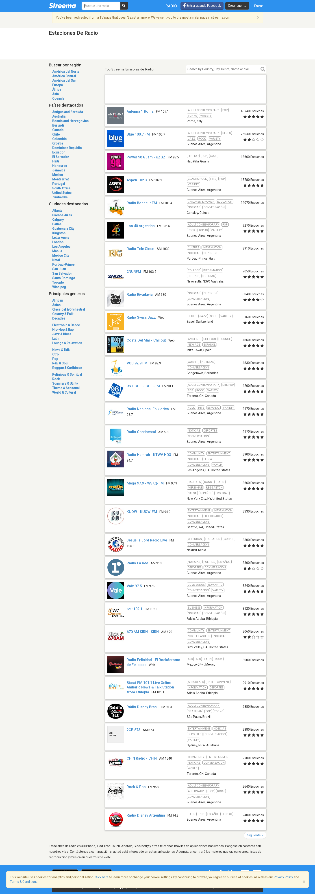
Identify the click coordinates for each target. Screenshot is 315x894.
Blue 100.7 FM (138, 134)
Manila (57, 251)
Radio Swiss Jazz (141, 317)
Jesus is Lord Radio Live (147, 540)
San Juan (59, 269)
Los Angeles (61, 246)
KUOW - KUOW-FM (142, 512)
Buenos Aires (62, 215)
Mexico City (60, 255)
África (56, 89)
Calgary (58, 219)
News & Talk (61, 350)
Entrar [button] (258, 6)
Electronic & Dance (66, 325)
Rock (56, 379)
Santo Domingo (63, 278)
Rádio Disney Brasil (143, 707)
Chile (56, 134)
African (57, 300)
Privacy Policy (283, 877)
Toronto (58, 282)
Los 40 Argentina (141, 226)
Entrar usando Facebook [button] (202, 5)
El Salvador (60, 157)
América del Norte (65, 71)
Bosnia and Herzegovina (70, 121)
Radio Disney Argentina (146, 815)
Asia (55, 94)
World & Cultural (64, 392)
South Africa (61, 188)
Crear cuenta (237, 5)
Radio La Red (137, 563)
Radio (171, 6)
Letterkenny (60, 237)
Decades (58, 318)
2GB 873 (133, 730)
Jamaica (58, 170)
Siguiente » (255, 835)
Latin (55, 338)
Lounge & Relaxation (67, 343)
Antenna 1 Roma (140, 111)
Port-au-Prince (63, 264)
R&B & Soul (60, 363)
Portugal (58, 184)
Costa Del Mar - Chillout (146, 340)
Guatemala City (63, 228)
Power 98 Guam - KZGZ (146, 157)
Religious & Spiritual (67, 374)
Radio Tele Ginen (140, 249)
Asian (56, 305)
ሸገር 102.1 (134, 609)
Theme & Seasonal (66, 388)
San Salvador (62, 273)
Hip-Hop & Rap (63, 329)
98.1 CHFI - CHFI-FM (143, 386)
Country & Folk (62, 314)
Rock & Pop (136, 787)
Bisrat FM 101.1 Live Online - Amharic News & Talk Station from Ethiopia (150, 687)
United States (62, 193)
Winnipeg (59, 287)
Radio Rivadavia (140, 294)
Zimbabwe (59, 197)
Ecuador (58, 152)
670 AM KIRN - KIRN (143, 632)
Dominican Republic (67, 148)
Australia (58, 116)
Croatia (57, 143)
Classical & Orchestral (68, 309)
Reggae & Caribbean (67, 368)
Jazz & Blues (61, 334)
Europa (57, 85)
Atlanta (57, 211)
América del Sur (64, 80)
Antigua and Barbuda (67, 112)
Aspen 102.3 (137, 180)
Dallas (56, 224)
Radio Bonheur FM (142, 203)
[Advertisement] (185, 97)
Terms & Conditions (23, 881)
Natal (56, 260)
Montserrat (60, 179)
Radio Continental (141, 432)
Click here (102, 877)
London (57, 242)
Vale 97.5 (134, 586)
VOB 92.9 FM (137, 363)
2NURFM (134, 272)
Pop (55, 359)
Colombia (59, 139)
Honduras (59, 166)
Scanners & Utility (65, 383)
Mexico (57, 175)
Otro (55, 354)
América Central (64, 76)
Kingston (58, 233)
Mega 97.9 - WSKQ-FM (145, 483)
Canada (57, 130)
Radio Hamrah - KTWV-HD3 (149, 455)
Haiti (55, 161)
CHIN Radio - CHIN (142, 758)
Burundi (58, 125)
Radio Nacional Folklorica (148, 409)
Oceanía (58, 98)
